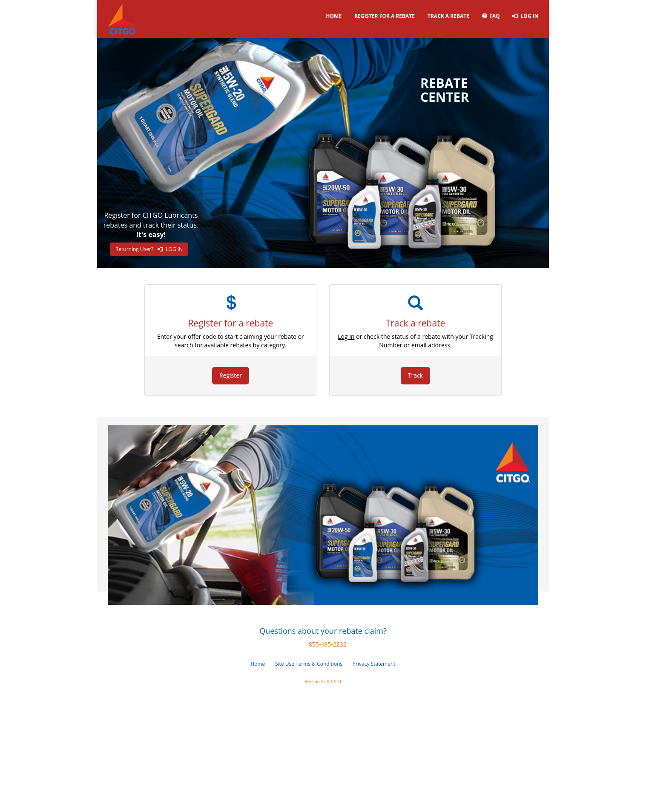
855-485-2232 (328, 644)
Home (334, 16)
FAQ (491, 16)
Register (230, 375)
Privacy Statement (374, 663)
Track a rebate (448, 16)
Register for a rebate (384, 16)
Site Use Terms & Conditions (308, 663)
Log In (525, 16)
